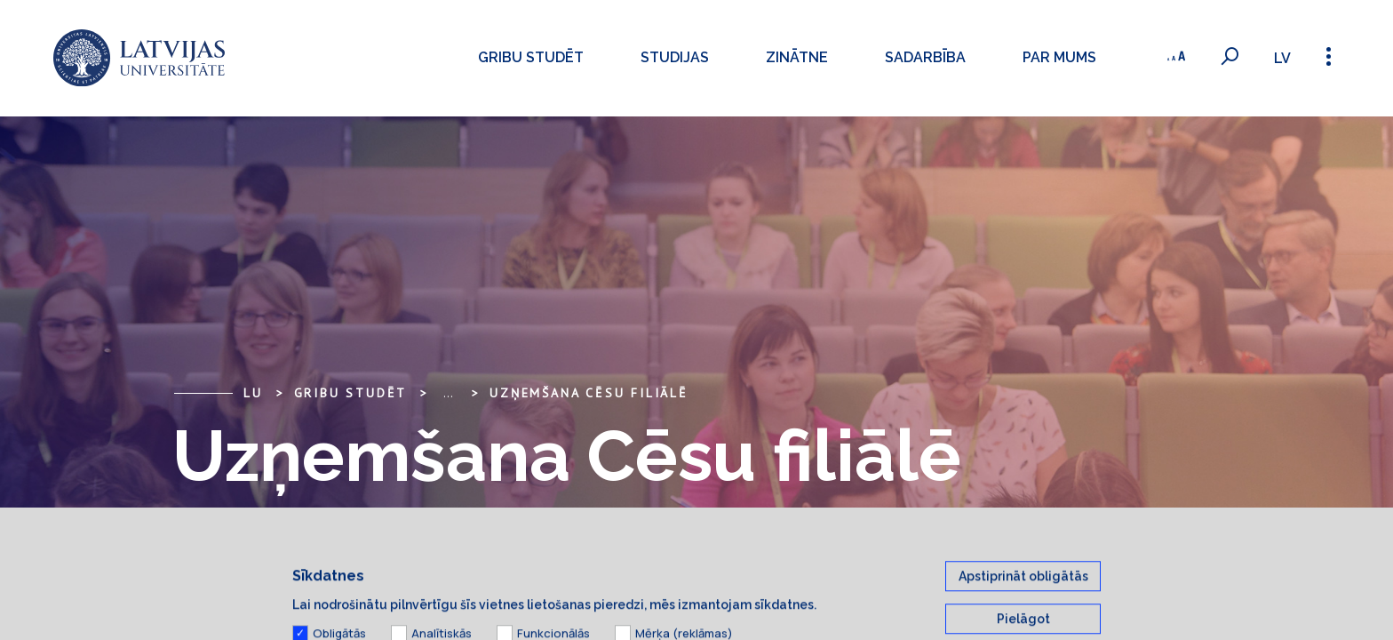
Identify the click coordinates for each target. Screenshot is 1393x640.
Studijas (675, 57)
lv (1282, 58)
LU (253, 393)
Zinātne (797, 57)
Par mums (1059, 57)
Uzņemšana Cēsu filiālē (589, 393)
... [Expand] (448, 393)
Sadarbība (925, 57)
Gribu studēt (531, 57)
